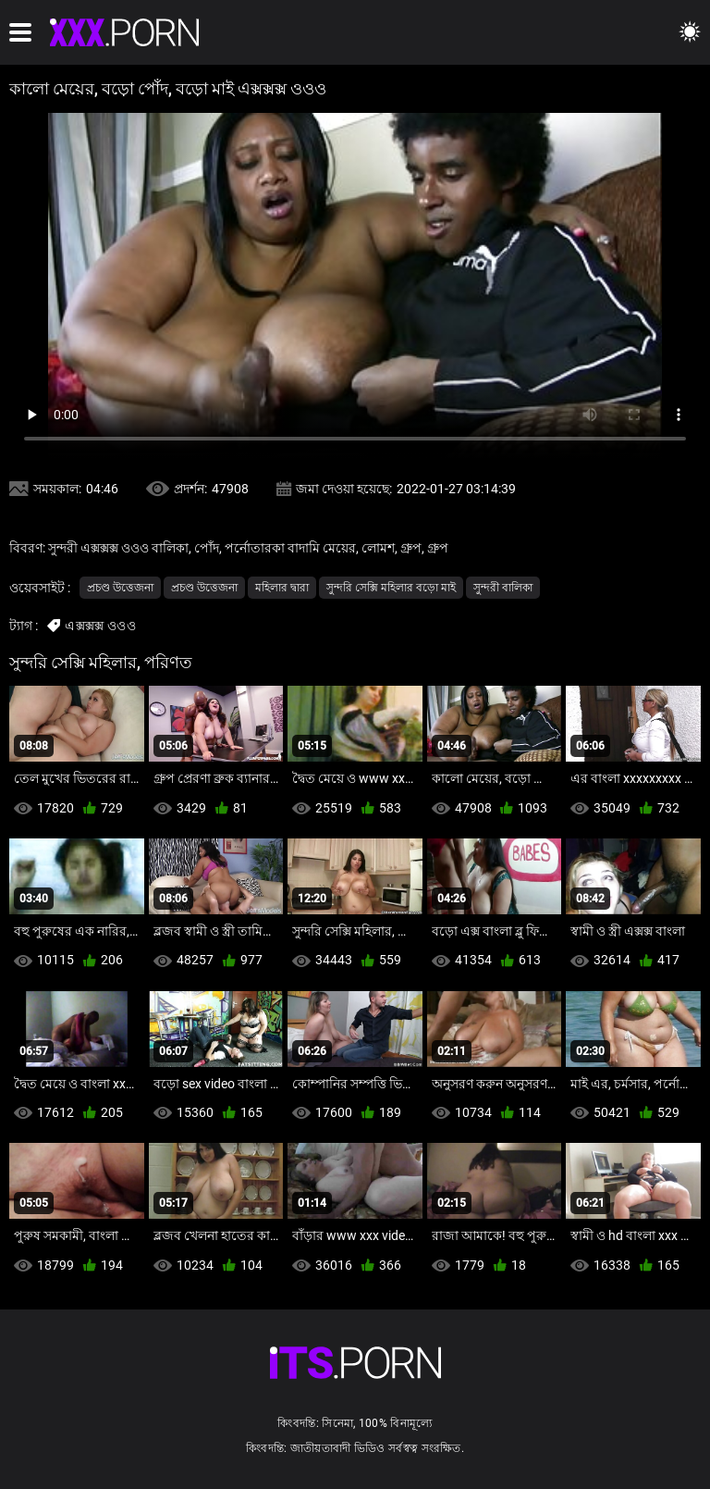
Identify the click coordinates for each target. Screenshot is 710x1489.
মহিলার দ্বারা (282, 587)
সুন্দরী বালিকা (502, 587)
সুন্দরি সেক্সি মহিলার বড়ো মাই (391, 587)
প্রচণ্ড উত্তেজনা (120, 587)
